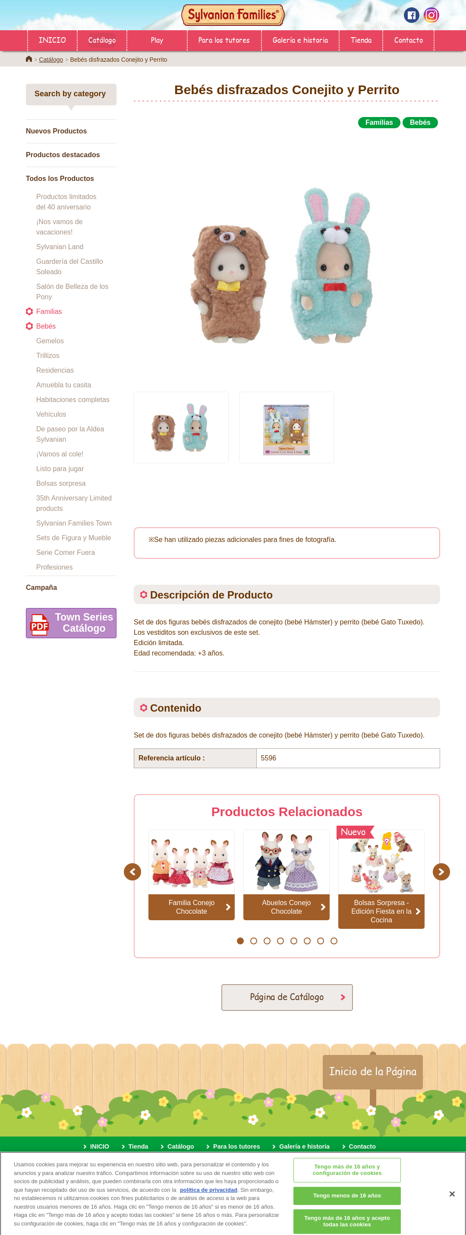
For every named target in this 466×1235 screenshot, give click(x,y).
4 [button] (280, 941)
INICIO (52, 39)
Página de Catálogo (287, 996)
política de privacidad (208, 1196)
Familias (49, 311)
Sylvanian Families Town (74, 523)
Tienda (361, 39)
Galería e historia (300, 39)
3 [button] (267, 941)
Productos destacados (63, 154)
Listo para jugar (60, 468)
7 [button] (320, 941)
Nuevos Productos (56, 131)
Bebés (46, 326)
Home (29, 59)
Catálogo (102, 39)
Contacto (408, 39)
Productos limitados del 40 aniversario (66, 202)
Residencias (55, 370)
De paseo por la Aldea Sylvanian (70, 434)
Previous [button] (133, 871)
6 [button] (307, 941)
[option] (287, 256)
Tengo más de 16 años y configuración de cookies (347, 1176)
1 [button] (240, 941)
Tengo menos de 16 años (347, 1202)
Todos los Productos (60, 178)
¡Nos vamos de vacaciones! (59, 227)
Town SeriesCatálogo (69, 624)
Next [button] (442, 871)
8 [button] (333, 941)
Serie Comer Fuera (65, 552)
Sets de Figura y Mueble (73, 538)
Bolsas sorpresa (61, 483)
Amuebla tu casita (63, 385)
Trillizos (48, 355)
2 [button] (253, 941)
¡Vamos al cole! (59, 454)
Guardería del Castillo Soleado (69, 267)
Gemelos (50, 341)
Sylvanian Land (59, 246)
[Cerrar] (452, 1200)
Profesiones (54, 567)
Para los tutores (224, 39)
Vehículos (51, 414)
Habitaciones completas (73, 399)
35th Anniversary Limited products (74, 503)
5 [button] (293, 941)
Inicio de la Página (372, 1071)
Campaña (41, 587)
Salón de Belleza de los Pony (72, 292)
